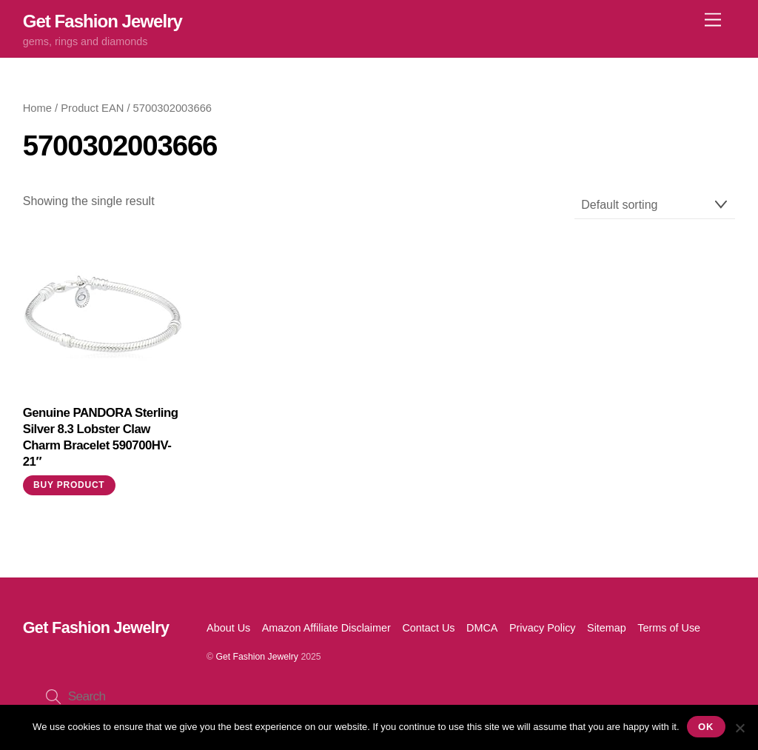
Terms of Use (668, 628)
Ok (706, 726)
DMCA (481, 628)
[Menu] (713, 20)
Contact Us (428, 628)
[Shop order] (655, 205)
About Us (228, 628)
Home (37, 108)
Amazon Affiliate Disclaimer (326, 628)
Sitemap (606, 628)
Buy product (68, 485)
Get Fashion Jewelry (256, 657)
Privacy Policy (542, 628)
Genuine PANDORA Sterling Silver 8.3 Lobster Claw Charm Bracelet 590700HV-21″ (100, 437)
